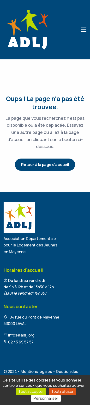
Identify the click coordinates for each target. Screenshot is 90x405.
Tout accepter (31, 391)
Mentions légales (36, 371)
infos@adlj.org (19, 335)
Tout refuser (62, 391)
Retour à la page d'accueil (45, 164)
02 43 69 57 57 (19, 342)
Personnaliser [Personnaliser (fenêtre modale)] (46, 398)
